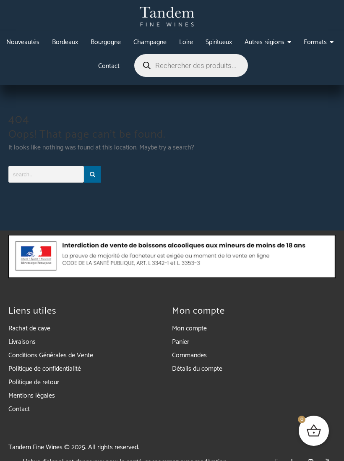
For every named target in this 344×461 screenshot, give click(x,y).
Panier (180, 342)
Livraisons (22, 342)
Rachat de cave (29, 328)
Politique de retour (33, 382)
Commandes (189, 355)
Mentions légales (31, 395)
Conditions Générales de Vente (50, 355)
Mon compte (189, 328)
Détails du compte (197, 369)
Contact (19, 409)
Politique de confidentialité (44, 369)
